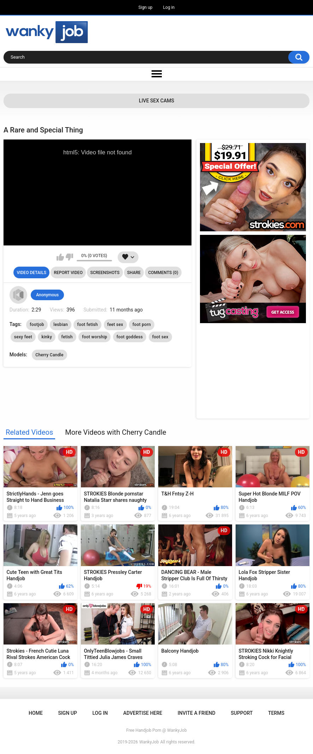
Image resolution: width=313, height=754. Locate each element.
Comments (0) (163, 272)
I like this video (60, 257)
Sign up (145, 7)
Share (134, 272)
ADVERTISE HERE (142, 713)
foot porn (141, 324)
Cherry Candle (49, 354)
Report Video (68, 272)
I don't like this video (69, 257)
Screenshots (104, 272)
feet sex (115, 324)
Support (242, 713)
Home (36, 713)
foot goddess (130, 336)
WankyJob (149, 742)
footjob (37, 324)
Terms (276, 713)
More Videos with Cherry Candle (115, 432)
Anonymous (47, 294)
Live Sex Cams (156, 100)
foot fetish (87, 324)
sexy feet (23, 336)
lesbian (60, 324)
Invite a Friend (196, 713)
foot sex (160, 336)
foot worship (94, 336)
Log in (169, 7)
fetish (67, 336)
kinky (46, 336)
